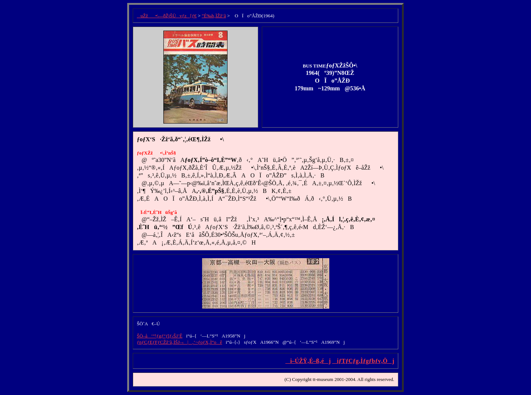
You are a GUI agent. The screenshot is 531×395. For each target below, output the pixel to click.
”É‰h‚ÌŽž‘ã (214, 15)
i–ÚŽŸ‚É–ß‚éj (308, 361)
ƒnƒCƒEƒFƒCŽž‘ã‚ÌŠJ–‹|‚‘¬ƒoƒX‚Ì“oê (179, 342)
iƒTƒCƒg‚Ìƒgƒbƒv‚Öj (363, 361)
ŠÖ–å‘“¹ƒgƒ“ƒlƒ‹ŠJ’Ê (160, 336)
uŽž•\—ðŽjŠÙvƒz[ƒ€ (167, 15)
